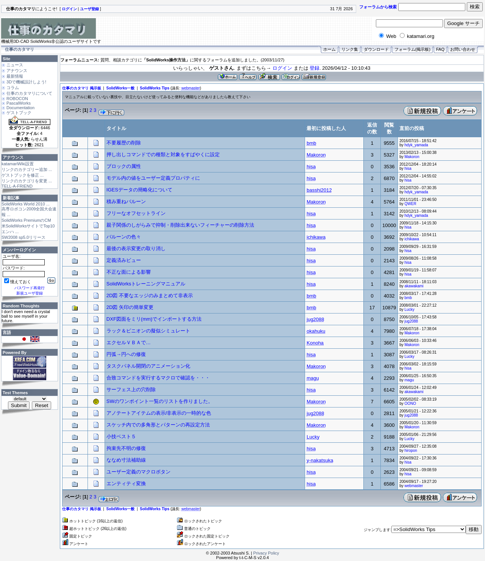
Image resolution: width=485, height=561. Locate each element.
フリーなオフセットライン (136, 213)
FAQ (440, 49)
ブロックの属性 (123, 166)
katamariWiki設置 (18, 163)
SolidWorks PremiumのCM (26, 220)
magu (409, 380)
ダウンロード (376, 49)
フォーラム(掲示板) (412, 49)
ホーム (329, 49)
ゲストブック (18, 112)
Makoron (412, 157)
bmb (408, 298)
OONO (410, 403)
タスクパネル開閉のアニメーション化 (148, 366)
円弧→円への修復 (126, 354)
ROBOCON (17, 98)
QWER (410, 204)
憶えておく (17, 281)
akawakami (414, 286)
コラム (12, 87)
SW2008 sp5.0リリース (23, 237)
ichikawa (412, 239)
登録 (314, 68)
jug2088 (411, 321)
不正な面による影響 (128, 272)
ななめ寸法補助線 (126, 460)
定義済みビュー (123, 260)
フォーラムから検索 (378, 7)
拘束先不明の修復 (126, 448)
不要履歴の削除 (123, 143)
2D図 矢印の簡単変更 (129, 307)
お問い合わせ (462, 49)
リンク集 (349, 49)
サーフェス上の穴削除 (131, 389)
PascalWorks (18, 103)
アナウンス (16, 70)
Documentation (20, 107)
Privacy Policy (266, 553)
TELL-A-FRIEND (17, 186)
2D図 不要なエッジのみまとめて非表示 (149, 295)
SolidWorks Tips (154, 88)
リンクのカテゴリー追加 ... (27, 169)
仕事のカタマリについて (29, 93)
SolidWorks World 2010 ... (26, 204)
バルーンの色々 (123, 237)
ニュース (14, 65)
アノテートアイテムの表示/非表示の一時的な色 (158, 413)
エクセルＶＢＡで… (128, 342)
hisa (408, 168)
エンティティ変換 (126, 483)
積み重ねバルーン (126, 201)
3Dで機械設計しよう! (26, 82)
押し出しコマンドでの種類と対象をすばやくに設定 (163, 154)
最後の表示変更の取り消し (136, 248)
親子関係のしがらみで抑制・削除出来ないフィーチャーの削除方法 (180, 225)
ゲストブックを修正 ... (23, 175)
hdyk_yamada (416, 145)
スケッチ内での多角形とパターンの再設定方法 (158, 425)
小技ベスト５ (121, 436)
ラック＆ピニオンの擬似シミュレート (148, 331)
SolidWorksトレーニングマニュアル (146, 284)
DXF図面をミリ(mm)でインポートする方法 (154, 319)
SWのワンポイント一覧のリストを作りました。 (159, 401)
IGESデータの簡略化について (139, 190)
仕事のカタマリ (19, 49)
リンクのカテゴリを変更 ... (27, 181)
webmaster (414, 486)
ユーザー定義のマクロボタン (138, 472)
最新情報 (14, 76)
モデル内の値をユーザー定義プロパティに (153, 178)
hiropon (411, 450)
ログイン (282, 68)
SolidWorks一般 (120, 88)
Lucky (410, 309)
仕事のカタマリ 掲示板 (81, 88)
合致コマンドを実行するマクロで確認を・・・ (158, 378)
